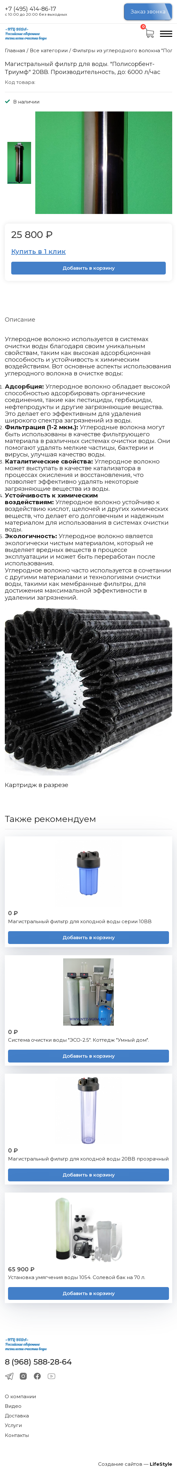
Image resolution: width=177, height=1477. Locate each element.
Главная (15, 50)
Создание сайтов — (135, 1464)
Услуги (13, 1425)
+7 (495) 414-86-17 (30, 9)
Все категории (49, 50)
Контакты (17, 1435)
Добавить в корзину (89, 268)
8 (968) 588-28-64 (38, 1362)
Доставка (17, 1416)
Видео (13, 1406)
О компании (20, 1396)
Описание (20, 319)
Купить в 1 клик (38, 251)
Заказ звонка (148, 12)
